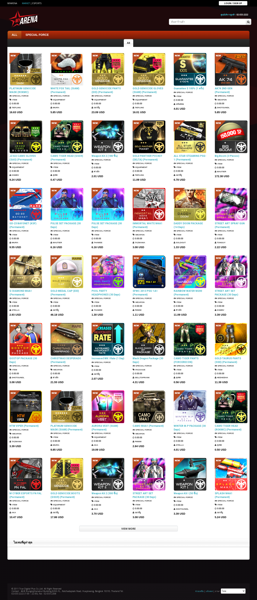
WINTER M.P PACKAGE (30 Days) (190, 427)
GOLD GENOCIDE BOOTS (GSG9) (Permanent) (65, 495)
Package (139, 370)
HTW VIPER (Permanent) (24, 425)
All (128, 43)
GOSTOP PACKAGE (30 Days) (23, 360)
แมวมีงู (96, 107)
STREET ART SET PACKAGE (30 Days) (226, 293)
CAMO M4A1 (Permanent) (148, 425)
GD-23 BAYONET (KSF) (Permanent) (22, 225)
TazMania (139, 242)
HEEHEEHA (221, 377)
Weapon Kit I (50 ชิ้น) (186, 493)
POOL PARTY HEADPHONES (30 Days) (106, 293)
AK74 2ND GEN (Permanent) (223, 90)
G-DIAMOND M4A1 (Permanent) (20, 293)
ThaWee (97, 242)
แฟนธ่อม (179, 104)
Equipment (57, 100)
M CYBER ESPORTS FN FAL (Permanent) (25, 495)
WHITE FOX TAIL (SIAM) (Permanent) (64, 90)
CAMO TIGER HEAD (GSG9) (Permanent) (66, 158)
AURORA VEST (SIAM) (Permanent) (105, 427)
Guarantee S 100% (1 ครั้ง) (189, 88)
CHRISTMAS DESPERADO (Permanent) (65, 360)
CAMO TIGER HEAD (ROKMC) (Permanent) (228, 427)
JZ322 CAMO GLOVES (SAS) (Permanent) (22, 158)
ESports (36, 3)
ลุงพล (54, 175)
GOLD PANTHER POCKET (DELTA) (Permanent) (147, 158)
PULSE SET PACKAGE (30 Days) (65, 225)
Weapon (221, 100)
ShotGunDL (222, 107)
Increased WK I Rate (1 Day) (108, 358)
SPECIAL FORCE (37, 34)
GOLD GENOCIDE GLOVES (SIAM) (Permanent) (148, 90)
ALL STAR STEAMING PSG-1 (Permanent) (190, 158)
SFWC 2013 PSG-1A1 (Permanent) (145, 293)
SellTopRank (141, 377)
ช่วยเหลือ (199, 591)
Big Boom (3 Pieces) (227, 156)
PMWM (137, 310)
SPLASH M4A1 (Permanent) (223, 495)
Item (13, 100)
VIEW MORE (128, 528)
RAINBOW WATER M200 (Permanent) (188, 293)
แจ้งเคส (209, 591)
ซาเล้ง (95, 171)
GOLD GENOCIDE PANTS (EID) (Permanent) (106, 90)
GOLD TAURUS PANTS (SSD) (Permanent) (228, 360)
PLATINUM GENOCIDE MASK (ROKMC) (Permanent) (22, 90)
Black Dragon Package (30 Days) (148, 360)
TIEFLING (15, 107)
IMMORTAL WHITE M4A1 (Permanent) (147, 225)
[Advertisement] (128, 571)
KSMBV (14, 175)
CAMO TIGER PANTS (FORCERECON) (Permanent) (186, 360)
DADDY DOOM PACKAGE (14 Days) (188, 225)
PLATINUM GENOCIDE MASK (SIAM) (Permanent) (66, 427)
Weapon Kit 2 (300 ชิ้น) (105, 493)
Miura (55, 107)
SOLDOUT (180, 242)
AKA (95, 445)
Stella (14, 310)
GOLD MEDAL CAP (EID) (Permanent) (64, 293)
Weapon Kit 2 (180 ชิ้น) (105, 156)
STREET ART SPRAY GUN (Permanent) (230, 225)
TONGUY (220, 242)
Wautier (220, 171)
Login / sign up (233, 3)
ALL (14, 34)
